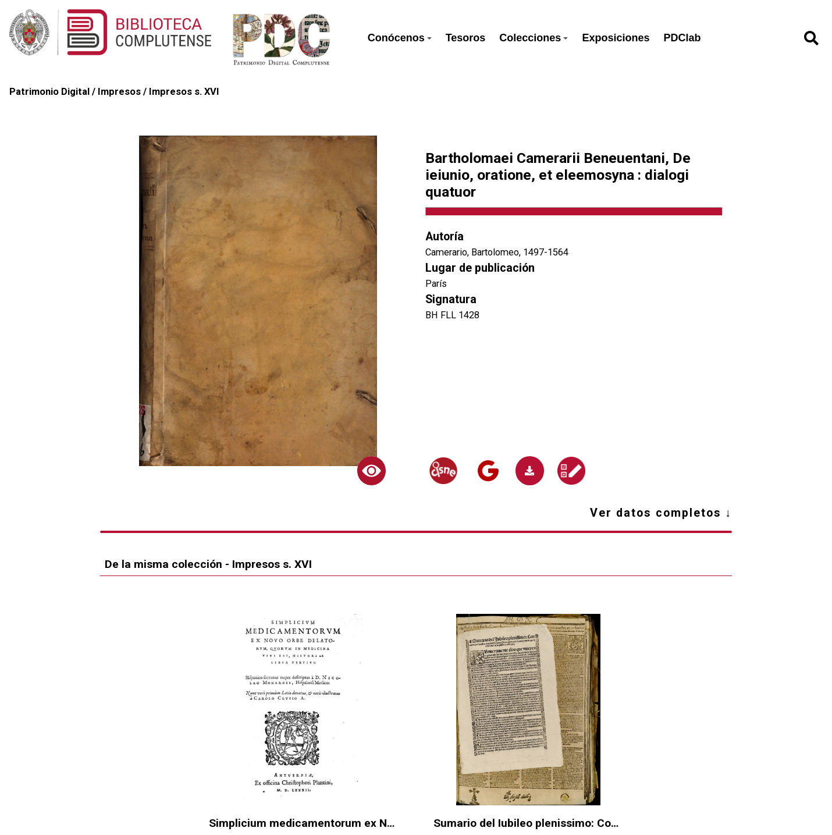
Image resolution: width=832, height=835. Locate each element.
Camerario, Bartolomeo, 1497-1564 (496, 252)
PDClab (682, 38)
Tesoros (466, 38)
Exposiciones (615, 38)
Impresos (119, 91)
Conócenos (400, 38)
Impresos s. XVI (184, 91)
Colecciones (533, 38)
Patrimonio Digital (49, 91)
